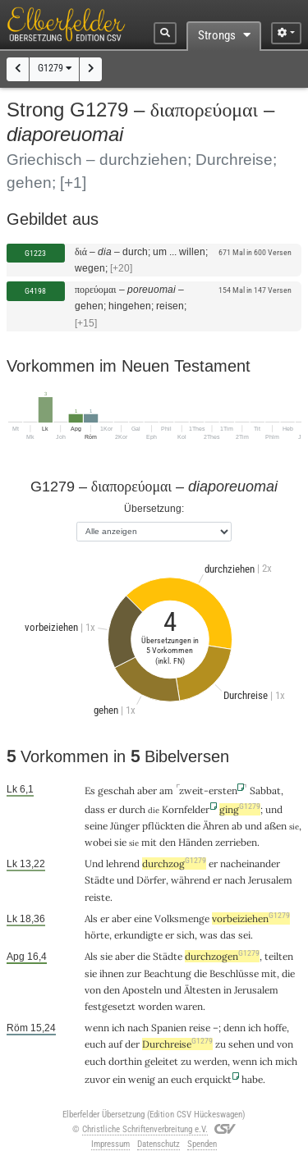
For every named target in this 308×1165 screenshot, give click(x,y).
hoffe (275, 1027)
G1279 (54, 68)
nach (235, 880)
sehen (241, 1044)
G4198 (35, 291)
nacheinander (250, 863)
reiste (97, 897)
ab (237, 826)
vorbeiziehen (251, 918)
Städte (99, 880)
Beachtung (167, 973)
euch (95, 1044)
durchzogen (222, 956)
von (93, 990)
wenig (141, 1079)
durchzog (174, 863)
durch (132, 809)
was (209, 935)
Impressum (110, 1144)
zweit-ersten (208, 790)
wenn (97, 1027)
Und (94, 863)
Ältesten (202, 990)
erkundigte (138, 935)
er (112, 809)
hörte (97, 935)
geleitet (161, 1061)
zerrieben (236, 842)
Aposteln (142, 990)
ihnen (111, 973)
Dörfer (151, 880)
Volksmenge (181, 918)
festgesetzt (110, 1006)
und (274, 809)
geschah (116, 790)
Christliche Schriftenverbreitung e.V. (145, 1129)
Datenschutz (158, 1144)
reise (199, 1027)
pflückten (163, 826)
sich (186, 935)
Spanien (168, 1027)
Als (91, 956)
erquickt (213, 1079)
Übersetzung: (154, 508)
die (193, 826)
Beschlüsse (234, 973)
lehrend (123, 863)
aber (147, 790)
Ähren (216, 826)
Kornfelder (185, 809)
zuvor (97, 1079)
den (167, 842)
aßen (275, 826)
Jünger (125, 826)
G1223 (35, 253)
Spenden (202, 1144)
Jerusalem (270, 880)
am (166, 790)
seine (96, 826)
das (228, 935)
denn (234, 1027)
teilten (278, 956)
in (227, 990)
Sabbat (265, 790)
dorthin (125, 1061)
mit (269, 973)
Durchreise (177, 1044)
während (190, 880)
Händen (195, 842)
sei (244, 935)
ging (239, 809)
